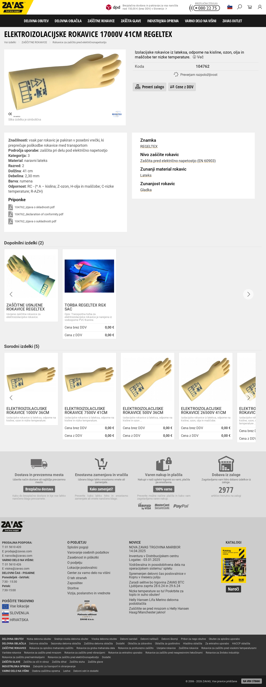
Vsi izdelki (10, 42)
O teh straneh (77, 578)
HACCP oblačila (241, 643)
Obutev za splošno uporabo (224, 639)
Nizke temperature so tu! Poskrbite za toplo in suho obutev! (156, 593)
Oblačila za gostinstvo (167, 643)
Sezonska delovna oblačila (66, 643)
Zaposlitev (75, 583)
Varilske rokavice (11, 652)
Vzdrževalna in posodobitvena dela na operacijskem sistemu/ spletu (157, 566)
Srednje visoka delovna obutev (71, 639)
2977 (226, 489)
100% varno (163, 488)
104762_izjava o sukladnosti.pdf (32, 222)
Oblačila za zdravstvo (140, 643)
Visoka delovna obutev (104, 639)
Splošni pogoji (77, 547)
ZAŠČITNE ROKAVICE (101, 20)
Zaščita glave (95, 661)
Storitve (73, 588)
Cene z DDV (181, 87)
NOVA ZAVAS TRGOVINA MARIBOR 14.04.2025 (154, 549)
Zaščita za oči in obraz (36, 661)
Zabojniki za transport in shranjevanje (54, 666)
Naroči (233, 589)
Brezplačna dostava (39, 488)
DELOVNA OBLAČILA (68, 20)
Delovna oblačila (38, 643)
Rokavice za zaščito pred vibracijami (84, 652)
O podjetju (76, 542)
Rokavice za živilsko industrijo (222, 652)
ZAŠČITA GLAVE (131, 20)
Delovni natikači (149, 639)
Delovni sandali (128, 639)
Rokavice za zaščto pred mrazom (42, 652)
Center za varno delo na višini (88, 573)
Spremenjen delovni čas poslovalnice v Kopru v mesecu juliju (157, 575)
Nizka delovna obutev (39, 639)
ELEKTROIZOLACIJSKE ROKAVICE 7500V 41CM (86, 410)
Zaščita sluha (77, 661)
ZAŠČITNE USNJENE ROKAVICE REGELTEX (25, 307)
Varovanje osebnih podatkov (88, 552)
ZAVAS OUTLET (232, 20)
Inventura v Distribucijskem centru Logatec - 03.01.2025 (154, 558)
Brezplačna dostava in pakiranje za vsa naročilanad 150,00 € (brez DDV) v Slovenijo (142, 7)
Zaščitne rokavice (188, 648)
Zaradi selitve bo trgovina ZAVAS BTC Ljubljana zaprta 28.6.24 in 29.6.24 (156, 584)
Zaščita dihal (59, 661)
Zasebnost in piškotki (83, 557)
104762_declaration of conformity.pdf (35, 215)
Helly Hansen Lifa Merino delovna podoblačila (154, 602)
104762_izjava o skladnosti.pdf (31, 207)
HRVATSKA (15, 620)
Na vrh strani (251, 681)
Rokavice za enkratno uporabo (125, 652)
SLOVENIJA (15, 613)
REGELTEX (149, 146)
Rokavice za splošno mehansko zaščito (51, 648)
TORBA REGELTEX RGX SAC (85, 307)
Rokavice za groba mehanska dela (95, 648)
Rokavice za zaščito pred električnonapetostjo (79, 42)
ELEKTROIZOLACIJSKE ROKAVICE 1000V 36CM (27, 410)
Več (198, 57)
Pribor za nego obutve (193, 639)
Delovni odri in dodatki (86, 671)
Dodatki (120, 643)
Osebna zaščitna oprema (46, 671)
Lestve (66, 671)
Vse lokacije (15, 606)
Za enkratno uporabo (217, 643)
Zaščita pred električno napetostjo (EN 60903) (178, 161)
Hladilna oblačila (192, 643)
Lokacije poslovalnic (82, 568)
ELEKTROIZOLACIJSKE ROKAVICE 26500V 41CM (203, 410)
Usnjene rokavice (166, 648)
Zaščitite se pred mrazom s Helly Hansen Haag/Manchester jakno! (159, 610)
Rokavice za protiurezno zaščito (136, 648)
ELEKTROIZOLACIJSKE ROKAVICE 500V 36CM (143, 410)
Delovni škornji (169, 639)
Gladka (146, 190)
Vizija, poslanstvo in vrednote (88, 593)
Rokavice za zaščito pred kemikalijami (23, 657)
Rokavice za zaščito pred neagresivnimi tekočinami (174, 652)
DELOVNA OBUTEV (36, 20)
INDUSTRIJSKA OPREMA (163, 20)
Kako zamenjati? (101, 488)
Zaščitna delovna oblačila (98, 643)
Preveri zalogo (149, 87)
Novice (135, 542)
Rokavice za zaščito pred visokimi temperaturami (228, 648)
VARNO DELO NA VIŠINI (200, 20)
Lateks (145, 175)
